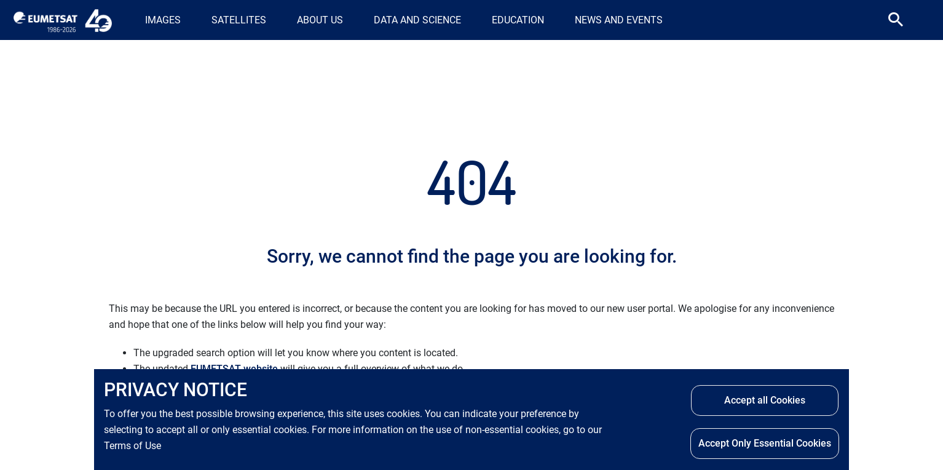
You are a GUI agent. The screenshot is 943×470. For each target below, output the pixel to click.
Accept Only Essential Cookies (764, 444)
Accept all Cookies (764, 401)
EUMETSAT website (234, 369)
